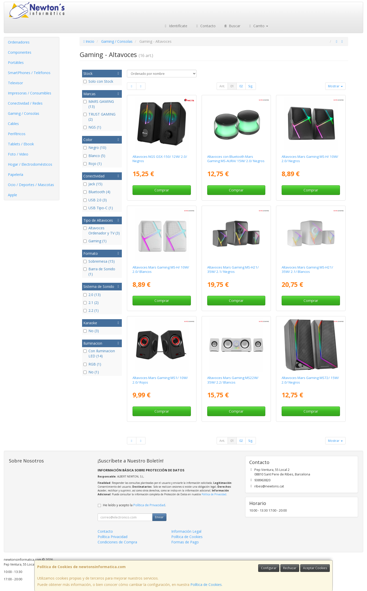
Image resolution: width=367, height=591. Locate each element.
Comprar (161, 190)
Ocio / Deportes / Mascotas (31, 184)
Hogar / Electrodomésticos (30, 164)
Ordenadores (19, 42)
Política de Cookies (206, 584)
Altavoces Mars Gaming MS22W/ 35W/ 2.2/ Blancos (232, 379)
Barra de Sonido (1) (99, 271)
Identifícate (175, 25)
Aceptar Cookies (315, 568)
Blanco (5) (94, 155)
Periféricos (16, 133)
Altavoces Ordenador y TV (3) (101, 230)
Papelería (15, 174)
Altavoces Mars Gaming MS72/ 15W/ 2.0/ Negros (310, 379)
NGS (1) (92, 127)
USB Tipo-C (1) (98, 207)
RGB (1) (92, 364)
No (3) (91, 330)
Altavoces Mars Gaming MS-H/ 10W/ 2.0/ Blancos (161, 269)
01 (232, 86)
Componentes (19, 52)
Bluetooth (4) (96, 191)
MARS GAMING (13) (98, 104)
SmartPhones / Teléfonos (29, 72)
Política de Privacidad (214, 494)
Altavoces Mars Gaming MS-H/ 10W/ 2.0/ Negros (310, 158)
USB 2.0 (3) (95, 200)
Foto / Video (18, 154)
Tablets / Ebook (21, 144)
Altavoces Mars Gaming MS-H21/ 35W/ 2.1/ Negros (233, 269)
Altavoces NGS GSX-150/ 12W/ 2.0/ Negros (160, 158)
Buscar (231, 25)
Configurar (269, 568)
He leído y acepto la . (134, 505)
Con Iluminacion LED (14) (99, 353)
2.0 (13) (92, 294)
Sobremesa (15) (99, 261)
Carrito (258, 25)
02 (241, 86)
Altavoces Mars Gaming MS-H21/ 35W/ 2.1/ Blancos (307, 269)
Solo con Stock (98, 81)
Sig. (250, 86)
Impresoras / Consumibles (29, 93)
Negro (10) (94, 147)
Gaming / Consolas (23, 113)
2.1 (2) (91, 302)
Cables (13, 123)
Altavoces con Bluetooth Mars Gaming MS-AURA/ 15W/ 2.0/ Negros (236, 158)
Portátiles (16, 62)
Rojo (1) (92, 163)
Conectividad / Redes (25, 103)
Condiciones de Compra (117, 542)
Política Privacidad (112, 536)
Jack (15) (92, 183)
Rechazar (289, 568)
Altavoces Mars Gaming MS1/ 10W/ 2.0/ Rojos (160, 379)
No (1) (91, 372)
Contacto (205, 25)
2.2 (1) (91, 310)
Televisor (15, 82)
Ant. (222, 86)
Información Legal (186, 531)
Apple (12, 194)
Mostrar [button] (335, 86)
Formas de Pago (185, 542)
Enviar (159, 517)
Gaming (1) (95, 240)
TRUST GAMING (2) (99, 117)
